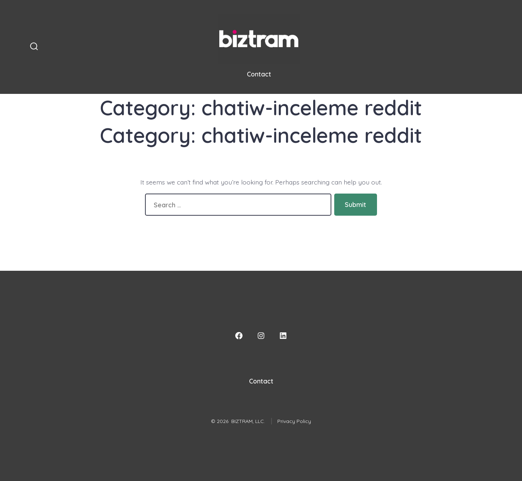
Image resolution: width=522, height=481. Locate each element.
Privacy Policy (294, 421)
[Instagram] (261, 335)
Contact (259, 74)
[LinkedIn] (283, 335)
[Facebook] (239, 335)
